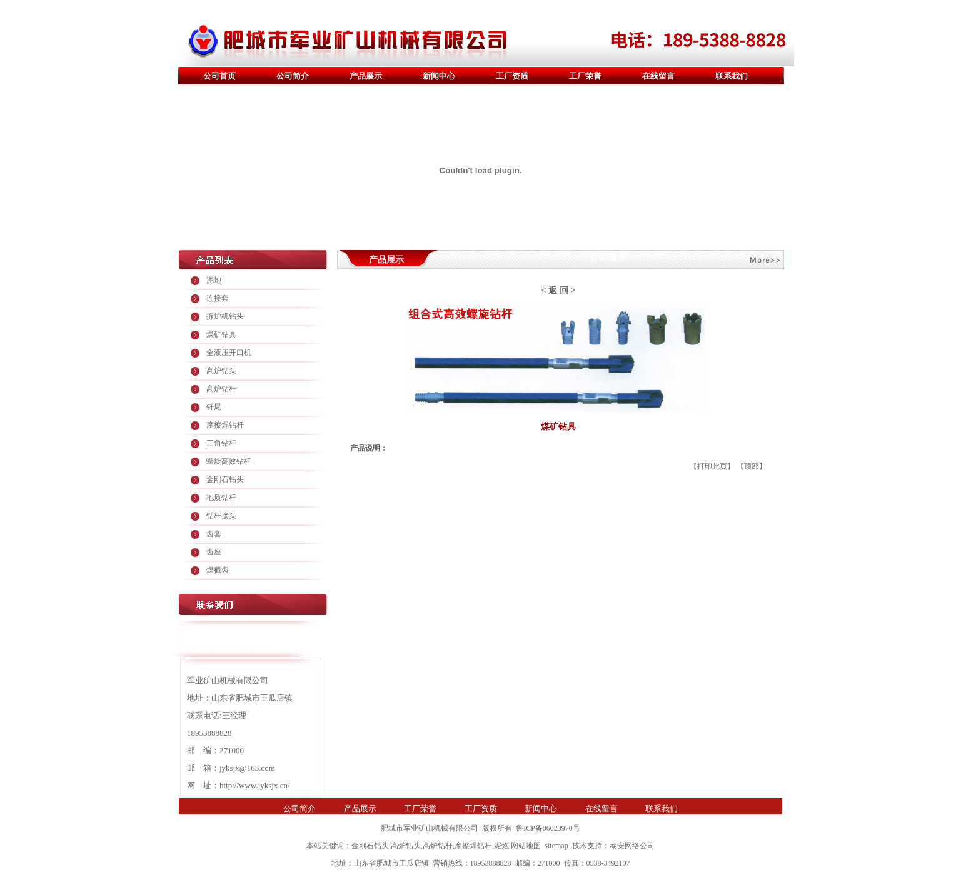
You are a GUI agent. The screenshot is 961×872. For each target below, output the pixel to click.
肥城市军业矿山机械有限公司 (429, 828)
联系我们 (731, 76)
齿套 (213, 533)
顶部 (751, 466)
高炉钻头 (221, 370)
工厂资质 (512, 76)
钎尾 (213, 407)
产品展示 (366, 76)
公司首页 (219, 76)
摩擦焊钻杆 (225, 425)
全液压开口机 (228, 352)
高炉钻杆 (221, 388)
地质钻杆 (221, 497)
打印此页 (712, 466)
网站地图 (526, 845)
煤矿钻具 (221, 334)
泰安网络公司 (632, 845)
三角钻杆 (221, 443)
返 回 (558, 290)
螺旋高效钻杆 (228, 461)
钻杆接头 (221, 515)
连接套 (217, 298)
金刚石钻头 (225, 479)
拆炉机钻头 (225, 316)
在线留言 (658, 76)
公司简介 (292, 76)
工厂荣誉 (585, 76)
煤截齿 (217, 570)
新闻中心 (439, 76)
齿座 (213, 552)
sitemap (556, 845)
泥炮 (213, 280)
